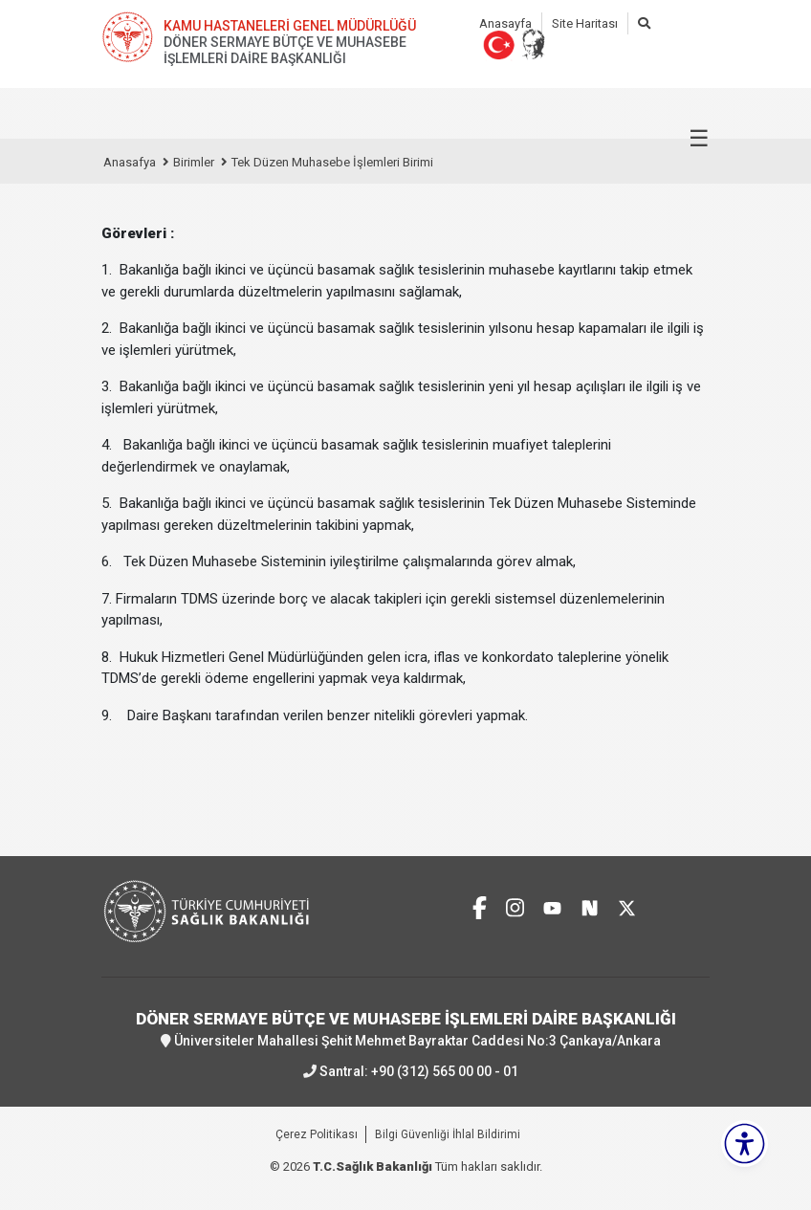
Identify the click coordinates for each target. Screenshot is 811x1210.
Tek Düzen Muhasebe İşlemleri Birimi (332, 162)
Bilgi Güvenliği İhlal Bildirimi (447, 1134)
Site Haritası (585, 23)
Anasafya (129, 162)
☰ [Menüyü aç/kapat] (699, 138)
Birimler (193, 162)
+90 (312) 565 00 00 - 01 (444, 1071)
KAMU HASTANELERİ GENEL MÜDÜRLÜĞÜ (290, 25)
